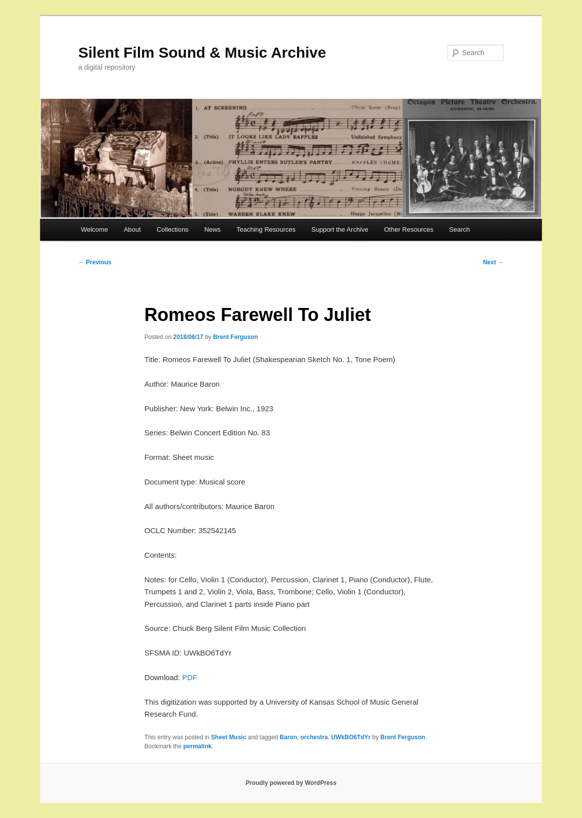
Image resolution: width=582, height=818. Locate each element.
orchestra (314, 737)
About (132, 229)
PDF (189, 677)
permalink (197, 746)
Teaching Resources (266, 229)
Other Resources (408, 229)
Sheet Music (228, 737)
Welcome (94, 229)
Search (459, 229)
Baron (288, 737)
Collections (173, 229)
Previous (94, 262)
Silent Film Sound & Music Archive (202, 52)
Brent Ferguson (235, 337)
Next (493, 262)
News (212, 229)
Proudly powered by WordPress (290, 782)
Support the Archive (340, 229)
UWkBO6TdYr (351, 737)
